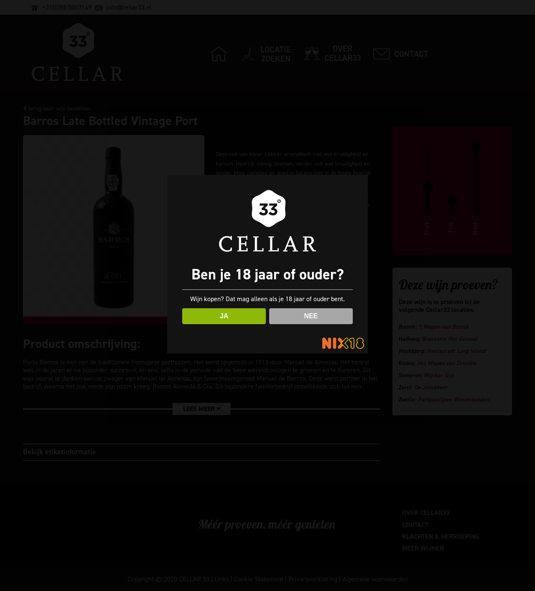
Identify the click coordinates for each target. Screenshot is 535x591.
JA (224, 316)
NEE (311, 316)
